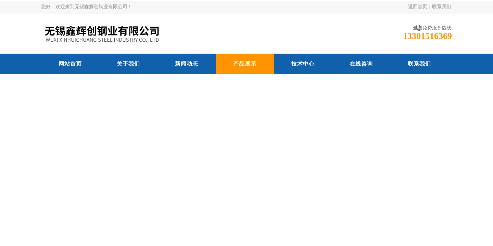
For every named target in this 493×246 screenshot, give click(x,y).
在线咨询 (361, 64)
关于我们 (128, 64)
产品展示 (244, 64)
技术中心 (303, 64)
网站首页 (70, 64)
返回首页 (417, 6)
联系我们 (441, 6)
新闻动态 (186, 64)
